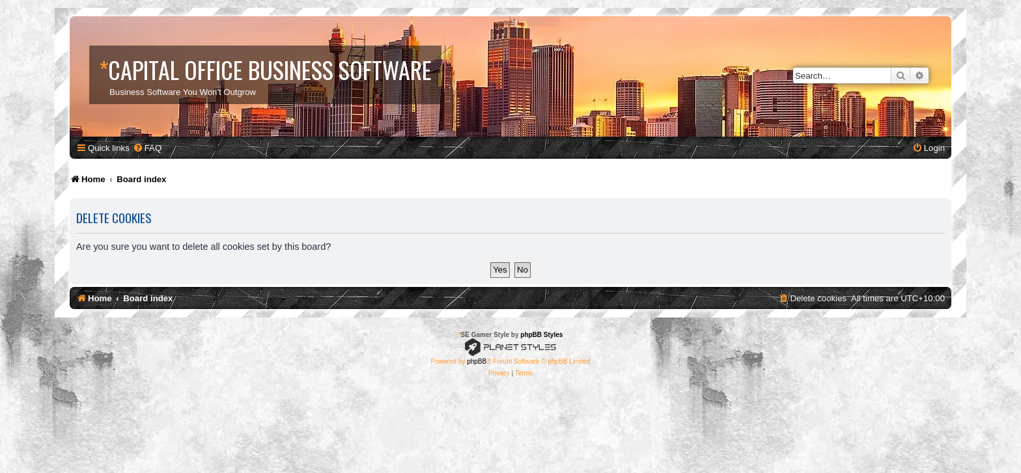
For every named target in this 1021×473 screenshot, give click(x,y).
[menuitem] (147, 148)
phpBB (476, 361)
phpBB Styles (541, 334)
